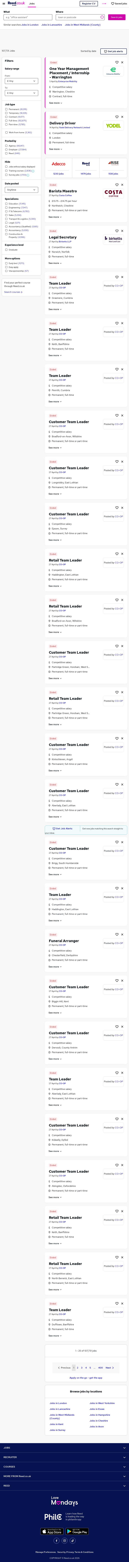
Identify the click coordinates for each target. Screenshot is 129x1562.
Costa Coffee (65, 195)
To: (6, 87)
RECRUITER (64, 1457)
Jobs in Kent (56, 1424)
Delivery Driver (62, 123)
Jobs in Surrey (57, 1430)
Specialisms (11, 199)
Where (59, 11)
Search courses (13, 292)
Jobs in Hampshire (100, 1414)
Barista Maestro (63, 191)
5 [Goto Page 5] (90, 1367)
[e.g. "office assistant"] (28, 17)
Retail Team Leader (65, 560)
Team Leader (60, 283)
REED (64, 1485)
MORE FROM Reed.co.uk (64, 1476)
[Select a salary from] (21, 81)
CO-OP (62, 287)
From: (7, 75)
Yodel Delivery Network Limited (74, 127)
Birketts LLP (65, 241)
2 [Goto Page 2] (77, 1367)
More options (12, 258)
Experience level (14, 245)
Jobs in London (29, 24)
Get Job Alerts (62, 828)
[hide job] (122, 62)
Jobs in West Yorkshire (102, 1403)
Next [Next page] (110, 1367)
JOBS (64, 1447)
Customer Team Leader (69, 422)
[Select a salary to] (21, 93)
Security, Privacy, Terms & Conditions (75, 1552)
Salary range (12, 68)
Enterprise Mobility (67, 81)
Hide (7, 161)
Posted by (10, 141)
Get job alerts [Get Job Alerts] (113, 51)
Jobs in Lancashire (51, 24)
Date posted (12, 183)
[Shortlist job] (117, 62)
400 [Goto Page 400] (100, 1367)
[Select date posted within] (21, 190)
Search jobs (116, 17)
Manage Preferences (46, 1552)
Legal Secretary (63, 237)
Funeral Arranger (64, 941)
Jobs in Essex (97, 1409)
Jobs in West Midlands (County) (83, 24)
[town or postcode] (80, 17)
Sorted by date (88, 51)
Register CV (88, 3)
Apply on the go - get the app (86, 1377)
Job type (10, 104)
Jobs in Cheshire (99, 1420)
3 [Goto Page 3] (81, 1367)
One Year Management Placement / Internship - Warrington (69, 72)
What (7, 11)
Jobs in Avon (97, 1426)
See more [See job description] (56, 102)
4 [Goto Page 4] (86, 1367)
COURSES (64, 1466)
